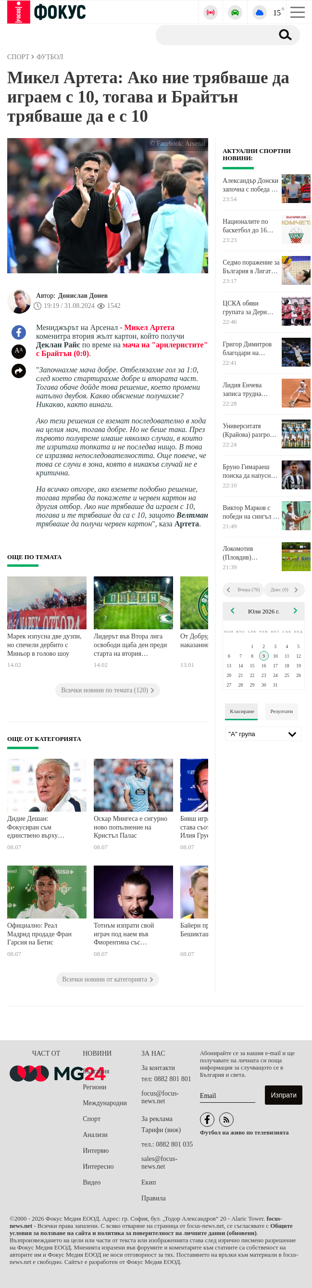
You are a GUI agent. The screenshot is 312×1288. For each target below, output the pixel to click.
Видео (91, 1182)
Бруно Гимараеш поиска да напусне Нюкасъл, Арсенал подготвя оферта (249, 471)
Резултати (281, 711)
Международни (105, 1103)
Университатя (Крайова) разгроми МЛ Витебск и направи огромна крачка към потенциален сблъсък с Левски (250, 430)
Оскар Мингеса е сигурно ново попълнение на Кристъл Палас (130, 827)
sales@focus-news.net (159, 1162)
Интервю (96, 1150)
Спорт (91, 1118)
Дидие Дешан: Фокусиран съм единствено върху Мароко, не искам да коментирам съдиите (36, 828)
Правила (153, 1198)
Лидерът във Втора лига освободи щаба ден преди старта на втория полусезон (130, 646)
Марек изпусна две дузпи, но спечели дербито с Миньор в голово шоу (44, 645)
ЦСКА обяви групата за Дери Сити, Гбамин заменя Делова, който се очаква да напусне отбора (248, 308)
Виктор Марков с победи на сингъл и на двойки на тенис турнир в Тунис (249, 512)
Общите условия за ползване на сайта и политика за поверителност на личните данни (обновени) (151, 1230)
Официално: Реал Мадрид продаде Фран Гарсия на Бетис (39, 934)
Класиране (242, 711)
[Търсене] (211, 34)
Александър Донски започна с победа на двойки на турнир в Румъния (250, 185)
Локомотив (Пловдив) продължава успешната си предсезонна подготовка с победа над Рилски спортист (250, 553)
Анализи (95, 1134)
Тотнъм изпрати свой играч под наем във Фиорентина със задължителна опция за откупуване (127, 935)
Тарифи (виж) (161, 1130)
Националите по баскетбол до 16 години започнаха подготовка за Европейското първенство (247, 226)
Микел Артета (150, 327)
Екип (148, 1182)
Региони (94, 1087)
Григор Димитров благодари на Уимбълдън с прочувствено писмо (251, 349)
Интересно (98, 1166)
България (96, 1071)
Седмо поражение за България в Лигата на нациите (251, 267)
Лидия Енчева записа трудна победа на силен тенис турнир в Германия (245, 390)
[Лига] (263, 734)
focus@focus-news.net (160, 1097)
